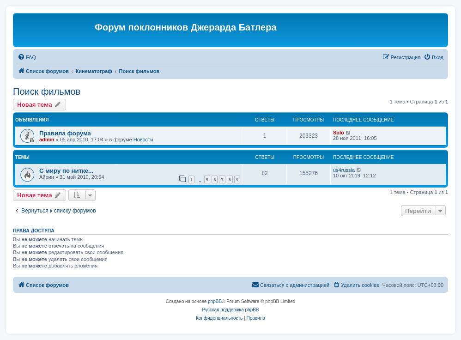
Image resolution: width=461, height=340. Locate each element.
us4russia (344, 170)
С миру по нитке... (66, 170)
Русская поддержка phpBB (230, 309)
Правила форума (65, 133)
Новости (143, 139)
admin (46, 139)
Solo (338, 132)
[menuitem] (27, 57)
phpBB (215, 301)
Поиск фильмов (46, 91)
